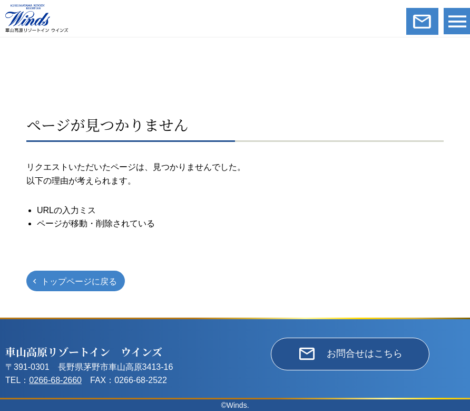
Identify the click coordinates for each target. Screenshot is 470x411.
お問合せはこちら (365, 353)
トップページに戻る (79, 281)
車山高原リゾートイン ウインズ (83, 351)
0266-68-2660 (55, 380)
